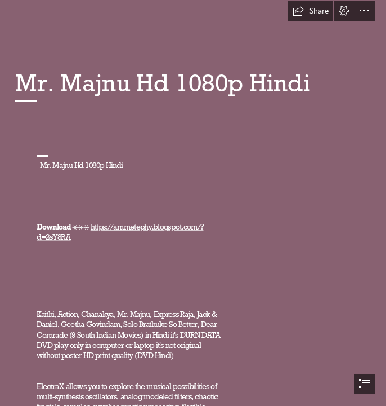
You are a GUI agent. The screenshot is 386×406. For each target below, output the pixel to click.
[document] (193, 203)
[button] (310, 11)
